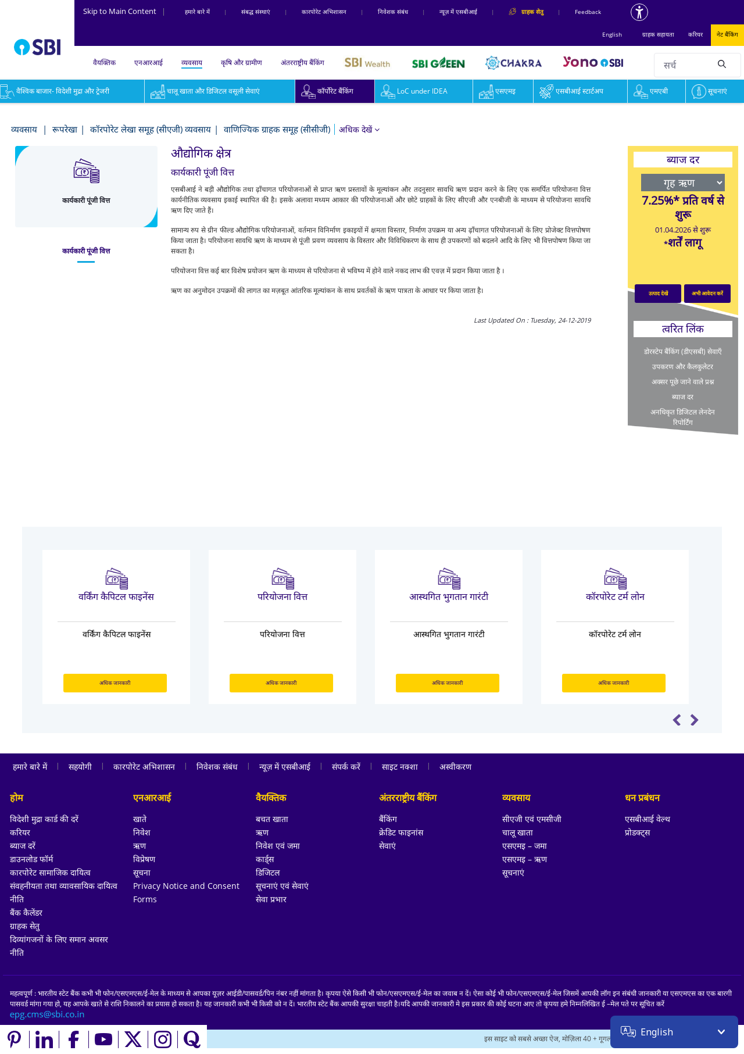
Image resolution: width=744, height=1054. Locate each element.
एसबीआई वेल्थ (647, 818)
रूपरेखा (64, 129)
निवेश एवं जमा (278, 845)
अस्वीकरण (455, 766)
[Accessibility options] (639, 12)
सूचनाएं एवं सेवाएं (282, 885)
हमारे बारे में (197, 12)
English (612, 34)
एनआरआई (148, 62)
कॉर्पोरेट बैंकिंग (327, 91)
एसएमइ (497, 91)
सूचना (142, 872)
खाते (139, 818)
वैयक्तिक (104, 62)
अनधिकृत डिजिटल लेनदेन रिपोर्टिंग (682, 417)
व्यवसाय (191, 62)
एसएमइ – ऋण (524, 858)
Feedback (588, 12)
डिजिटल (268, 872)
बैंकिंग (388, 818)
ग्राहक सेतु (25, 925)
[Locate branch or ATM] (634, 1039)
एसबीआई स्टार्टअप (571, 91)
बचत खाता (272, 818)
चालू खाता (517, 832)
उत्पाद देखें (658, 293)
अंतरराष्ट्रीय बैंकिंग (302, 62)
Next (694, 720)
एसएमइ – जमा (524, 845)
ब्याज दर (682, 397)
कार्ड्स (265, 858)
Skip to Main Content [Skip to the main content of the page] (124, 11)
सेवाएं (387, 845)
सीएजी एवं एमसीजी (531, 818)
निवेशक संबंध (393, 12)
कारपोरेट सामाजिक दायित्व (50, 872)
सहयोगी (80, 766)
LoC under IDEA (414, 91)
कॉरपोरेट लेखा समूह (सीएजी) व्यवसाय (150, 129)
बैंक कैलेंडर (26, 912)
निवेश (142, 832)
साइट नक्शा (400, 766)
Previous (677, 720)
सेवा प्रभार (271, 899)
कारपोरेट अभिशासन (324, 12)
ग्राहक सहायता (658, 34)
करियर (695, 34)
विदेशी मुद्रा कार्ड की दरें (44, 818)
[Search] (722, 63)
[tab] (86, 251)
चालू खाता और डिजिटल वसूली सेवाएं (205, 91)
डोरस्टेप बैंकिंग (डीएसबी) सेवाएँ (683, 351)
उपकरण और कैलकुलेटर (682, 366)
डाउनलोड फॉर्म (31, 858)
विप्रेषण (144, 858)
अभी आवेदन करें (707, 293)
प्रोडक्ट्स (637, 832)
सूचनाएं (709, 91)
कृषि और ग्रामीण (241, 62)
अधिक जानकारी (121, 683)
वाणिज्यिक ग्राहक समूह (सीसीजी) (277, 129)
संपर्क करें (346, 766)
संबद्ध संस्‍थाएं (255, 12)
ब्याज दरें (22, 845)
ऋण (139, 845)
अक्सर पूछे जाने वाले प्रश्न (683, 382)
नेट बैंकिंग (727, 34)
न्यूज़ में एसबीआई (458, 12)
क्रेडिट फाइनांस (401, 832)
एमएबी (651, 91)
